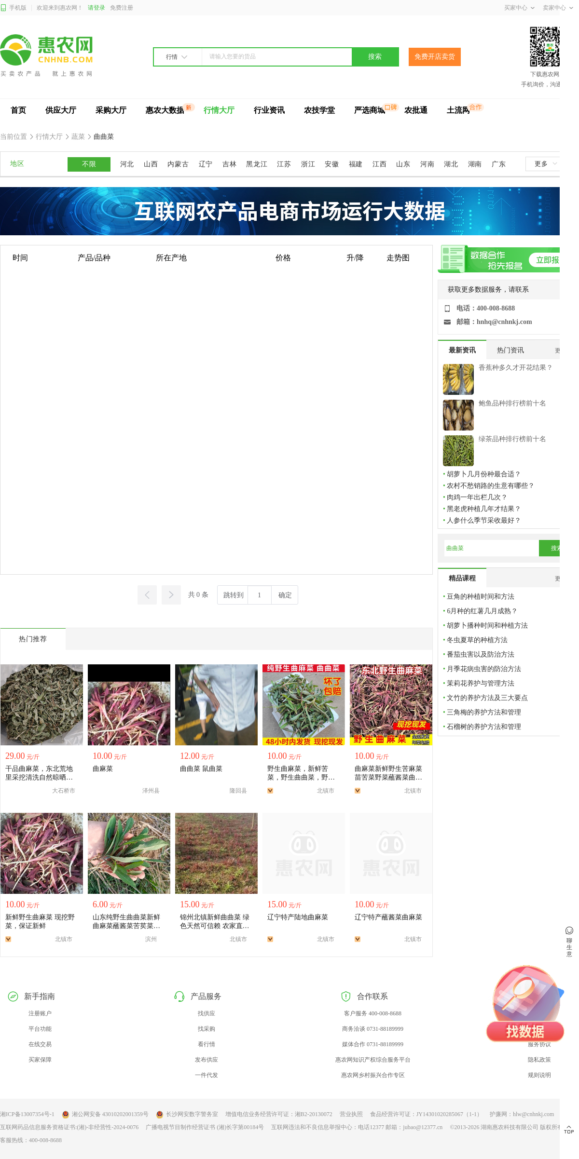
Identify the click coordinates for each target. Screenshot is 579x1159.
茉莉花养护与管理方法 (480, 683)
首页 (18, 110)
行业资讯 (269, 110)
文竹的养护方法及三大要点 (487, 697)
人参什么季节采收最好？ (484, 520)
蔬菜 (78, 136)
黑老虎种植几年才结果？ (484, 508)
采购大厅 (111, 110)
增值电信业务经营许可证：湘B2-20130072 (278, 1114)
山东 (403, 164)
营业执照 (351, 1114)
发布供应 (206, 1059)
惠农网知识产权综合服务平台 (373, 1059)
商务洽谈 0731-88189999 (372, 1028)
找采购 (206, 1028)
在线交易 (40, 1044)
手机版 (13, 8)
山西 (151, 164)
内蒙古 (178, 164)
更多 (546, 163)
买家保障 (40, 1059)
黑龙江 (256, 164)
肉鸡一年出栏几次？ (477, 497)
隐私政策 (539, 1059)
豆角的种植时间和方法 (480, 596)
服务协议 (539, 1044)
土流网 (458, 110)
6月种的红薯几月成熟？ (482, 611)
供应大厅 (60, 110)
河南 (427, 164)
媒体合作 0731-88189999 (372, 1044)
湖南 (475, 164)
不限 (89, 164)
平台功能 (40, 1028)
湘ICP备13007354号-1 (27, 1114)
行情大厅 (219, 110)
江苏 (284, 164)
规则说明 (539, 1075)
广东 (499, 164)
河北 (127, 164)
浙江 (308, 164)
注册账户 (40, 1013)
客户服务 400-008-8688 (372, 1013)
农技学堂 (319, 110)
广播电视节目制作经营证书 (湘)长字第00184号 (205, 1127)
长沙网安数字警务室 (187, 1115)
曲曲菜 (103, 136)
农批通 (415, 110)
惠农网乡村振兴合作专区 (373, 1075)
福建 (356, 164)
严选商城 (369, 110)
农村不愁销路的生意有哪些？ (491, 485)
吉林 (229, 164)
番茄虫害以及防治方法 (480, 654)
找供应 (206, 1013)
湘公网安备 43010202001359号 (105, 1115)
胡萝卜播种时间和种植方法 (487, 625)
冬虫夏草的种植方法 (477, 640)
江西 (379, 164)
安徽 (332, 164)
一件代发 (206, 1075)
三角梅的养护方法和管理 (484, 712)
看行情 (206, 1044)
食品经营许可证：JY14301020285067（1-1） (426, 1114)
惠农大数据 (165, 110)
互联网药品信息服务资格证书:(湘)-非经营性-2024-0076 (69, 1127)
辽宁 (206, 164)
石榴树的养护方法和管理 (484, 726)
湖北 (451, 164)
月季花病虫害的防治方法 (484, 669)
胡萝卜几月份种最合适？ (484, 474)
